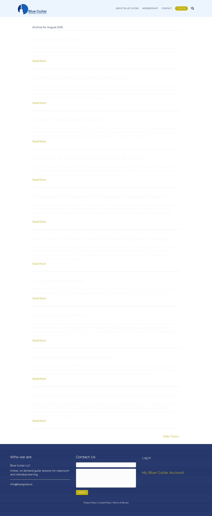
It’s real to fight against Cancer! (67, 120)
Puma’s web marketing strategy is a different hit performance (103, 395)
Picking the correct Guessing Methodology (81, 77)
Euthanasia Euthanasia (59, 315)
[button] (82, 492)
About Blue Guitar (127, 8)
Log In (181, 8)
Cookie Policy (104, 503)
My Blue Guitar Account (163, 472)
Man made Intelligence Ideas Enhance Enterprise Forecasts (100, 238)
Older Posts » (171, 436)
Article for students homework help (72, 357)
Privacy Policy (90, 503)
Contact (167, 8)
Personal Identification (58, 39)
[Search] (191, 8)
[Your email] (106, 464)
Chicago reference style (59, 280)
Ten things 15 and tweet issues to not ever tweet (87, 158)
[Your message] (106, 478)
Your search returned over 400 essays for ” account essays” (98, 196)
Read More (39, 60)
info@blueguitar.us (21, 484)
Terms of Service (120, 503)
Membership (150, 8)
